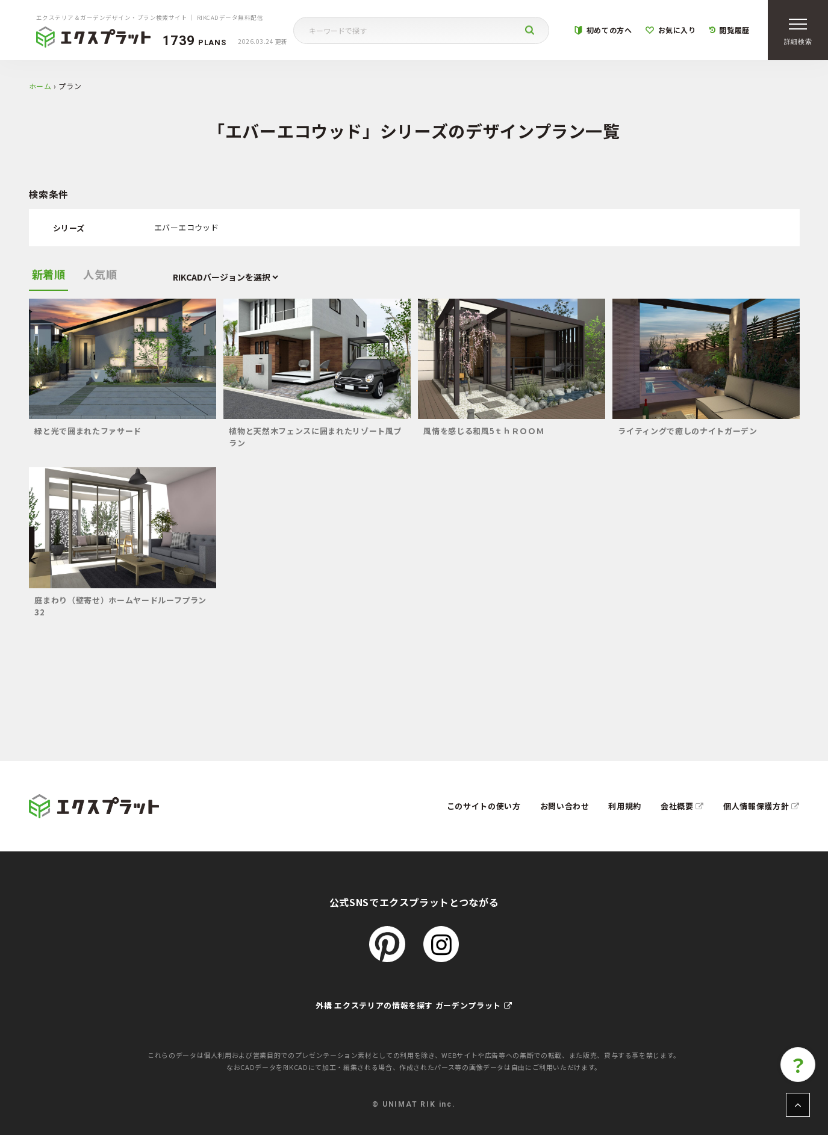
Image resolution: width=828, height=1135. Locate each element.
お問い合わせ (565, 806)
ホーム (40, 86)
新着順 (49, 274)
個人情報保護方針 (761, 806)
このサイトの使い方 (484, 806)
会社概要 (682, 806)
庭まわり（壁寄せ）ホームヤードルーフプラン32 (120, 606)
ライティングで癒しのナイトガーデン (687, 431)
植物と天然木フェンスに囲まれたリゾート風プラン (315, 437)
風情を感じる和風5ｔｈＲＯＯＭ (483, 431)
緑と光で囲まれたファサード (87, 431)
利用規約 (624, 806)
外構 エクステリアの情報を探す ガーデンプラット (414, 1005)
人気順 (100, 274)
